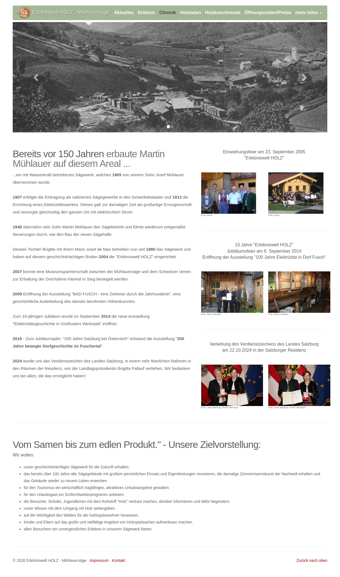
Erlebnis (146, 12)
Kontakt (118, 560)
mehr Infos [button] (308, 12)
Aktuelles (124, 12)
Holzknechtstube (222, 12)
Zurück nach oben (311, 560)
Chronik (167, 12)
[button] (36, 77)
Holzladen (190, 12)
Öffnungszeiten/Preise (268, 12)
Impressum (99, 560)
